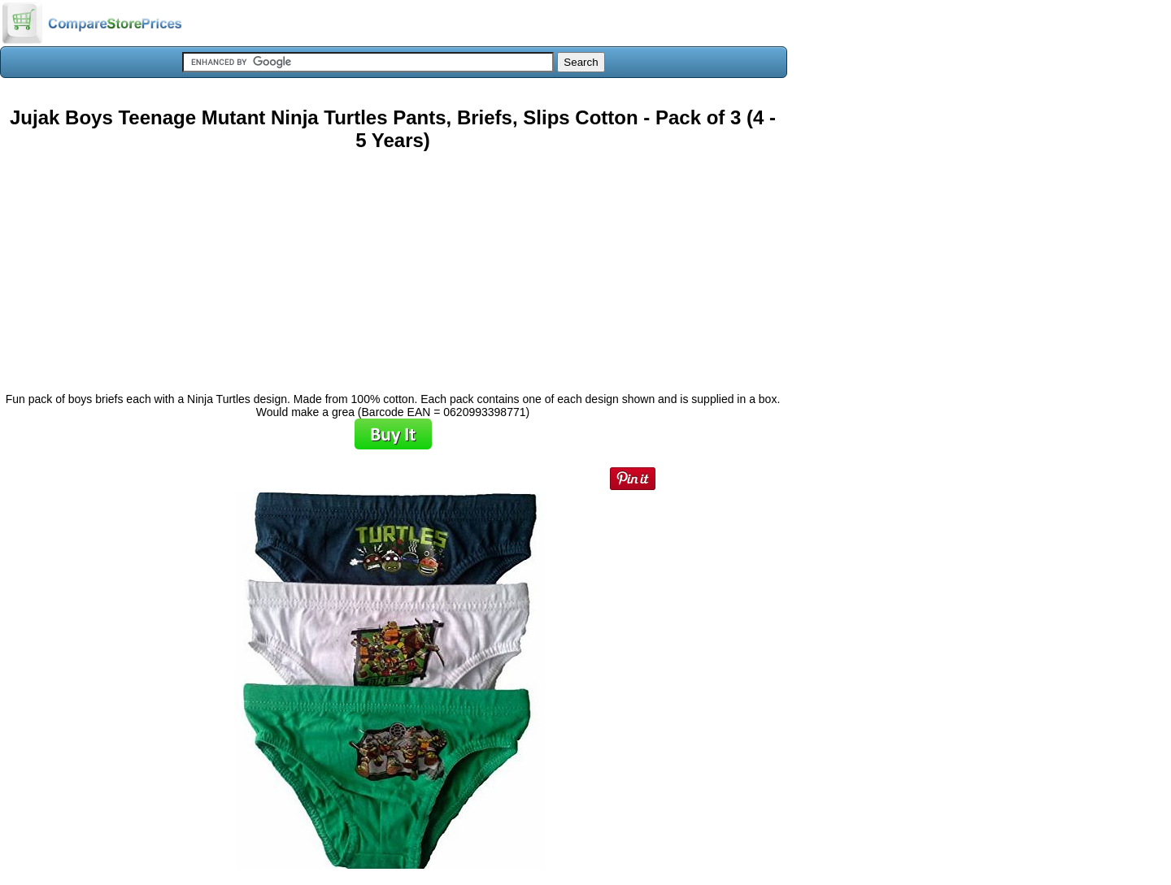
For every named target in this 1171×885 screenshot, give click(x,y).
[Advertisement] (392, 266)
